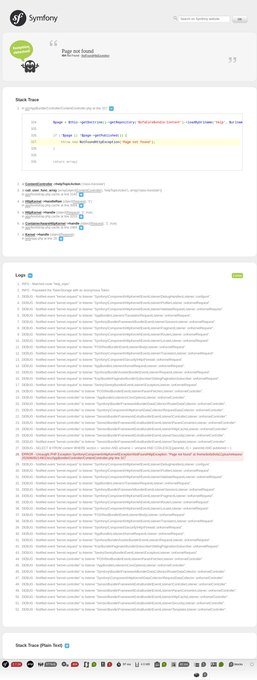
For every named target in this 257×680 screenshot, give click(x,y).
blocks (235, 664)
